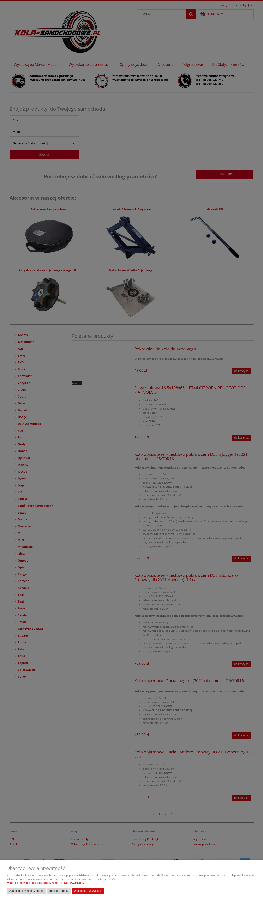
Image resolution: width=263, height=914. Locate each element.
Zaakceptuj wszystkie (87, 890)
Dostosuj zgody (58, 890)
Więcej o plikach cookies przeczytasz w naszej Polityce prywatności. (45, 882)
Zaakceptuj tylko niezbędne (26, 890)
